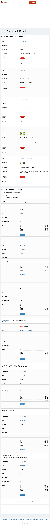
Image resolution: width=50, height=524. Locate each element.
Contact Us (25, 521)
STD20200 (22, 206)
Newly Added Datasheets (8, 519)
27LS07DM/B (23, 70)
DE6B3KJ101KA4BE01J (26, 129)
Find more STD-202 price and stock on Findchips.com (25, 501)
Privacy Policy (18, 519)
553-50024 (22, 375)
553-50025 (22, 465)
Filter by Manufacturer (8, 192)
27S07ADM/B (23, 41)
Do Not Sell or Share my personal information (33, 519)
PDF (23, 58)
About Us (31, 521)
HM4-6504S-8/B (24, 99)
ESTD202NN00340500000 (26, 330)
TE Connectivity (7, 320)
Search (33, 2)
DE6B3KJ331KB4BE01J (26, 158)
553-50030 (22, 420)
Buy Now (23, 274)
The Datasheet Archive (5, 2)
